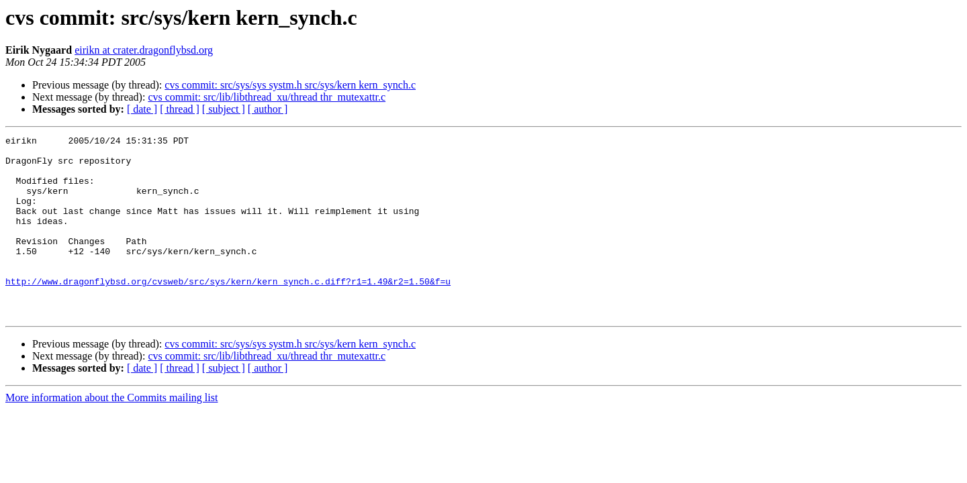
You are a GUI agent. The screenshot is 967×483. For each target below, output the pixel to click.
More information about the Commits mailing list (111, 433)
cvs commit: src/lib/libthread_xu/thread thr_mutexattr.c (266, 97)
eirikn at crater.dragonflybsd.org (144, 50)
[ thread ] (179, 109)
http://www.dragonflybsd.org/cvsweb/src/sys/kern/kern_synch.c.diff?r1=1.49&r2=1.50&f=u (228, 311)
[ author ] (268, 109)
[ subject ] (223, 109)
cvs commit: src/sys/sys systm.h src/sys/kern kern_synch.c (290, 85)
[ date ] (142, 109)
